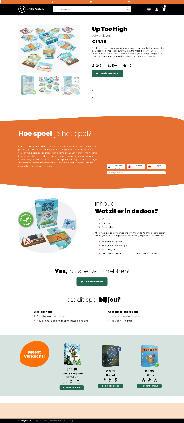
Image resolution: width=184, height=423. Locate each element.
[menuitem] (149, 9)
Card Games (44, 17)
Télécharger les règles (148, 178)
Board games (26, 17)
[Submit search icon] (127, 9)
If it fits (149, 382)
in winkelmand (110, 77)
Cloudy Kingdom (72, 380)
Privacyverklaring (68, 420)
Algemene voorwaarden (48, 420)
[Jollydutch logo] (31, 9)
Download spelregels (120, 172)
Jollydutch (24, 420)
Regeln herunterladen (120, 178)
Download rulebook (150, 172)
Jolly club (60, 17)
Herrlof (110, 382)
